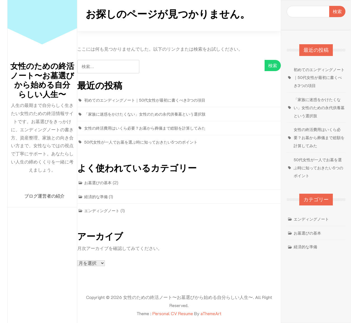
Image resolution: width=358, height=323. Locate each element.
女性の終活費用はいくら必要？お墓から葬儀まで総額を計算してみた (145, 128)
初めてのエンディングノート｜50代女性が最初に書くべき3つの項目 (144, 100)
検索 (337, 11)
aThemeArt (211, 313)
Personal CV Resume (172, 313)
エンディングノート (101, 210)
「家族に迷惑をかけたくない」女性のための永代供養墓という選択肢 (145, 114)
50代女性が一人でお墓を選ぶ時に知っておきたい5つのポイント (140, 142)
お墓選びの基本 (98, 182)
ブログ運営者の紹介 (44, 196)
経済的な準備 (96, 196)
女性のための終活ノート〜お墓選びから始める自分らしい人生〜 (42, 80)
